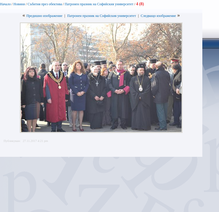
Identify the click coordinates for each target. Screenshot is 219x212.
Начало (5, 4)
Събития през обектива (44, 4)
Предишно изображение (44, 16)
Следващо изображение (158, 16)
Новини (19, 4)
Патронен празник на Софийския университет (99, 4)
